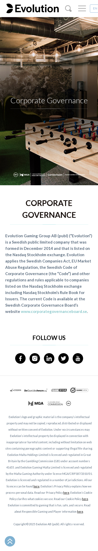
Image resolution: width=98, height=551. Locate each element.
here (36, 486)
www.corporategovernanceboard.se (54, 311)
